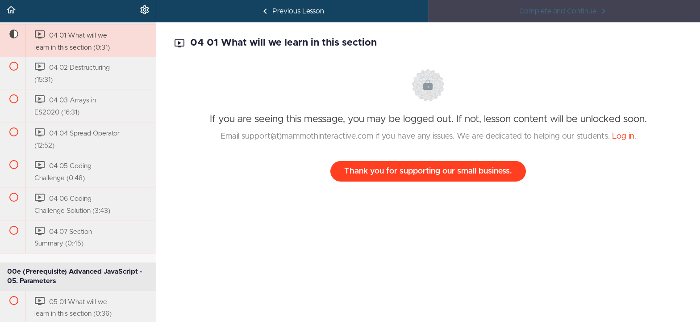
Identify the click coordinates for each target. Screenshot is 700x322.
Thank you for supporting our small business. (428, 171)
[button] (11, 11)
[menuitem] (144, 11)
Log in (623, 136)
